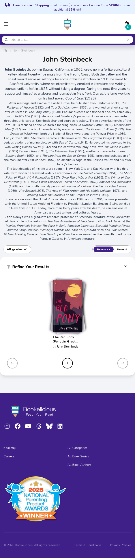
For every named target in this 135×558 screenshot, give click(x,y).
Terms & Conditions (87, 545)
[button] (67, 267)
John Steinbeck (67, 346)
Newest (122, 249)
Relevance (103, 249)
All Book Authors (80, 465)
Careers (9, 456)
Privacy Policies (120, 545)
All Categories (78, 448)
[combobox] (67, 40)
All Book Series (78, 456)
